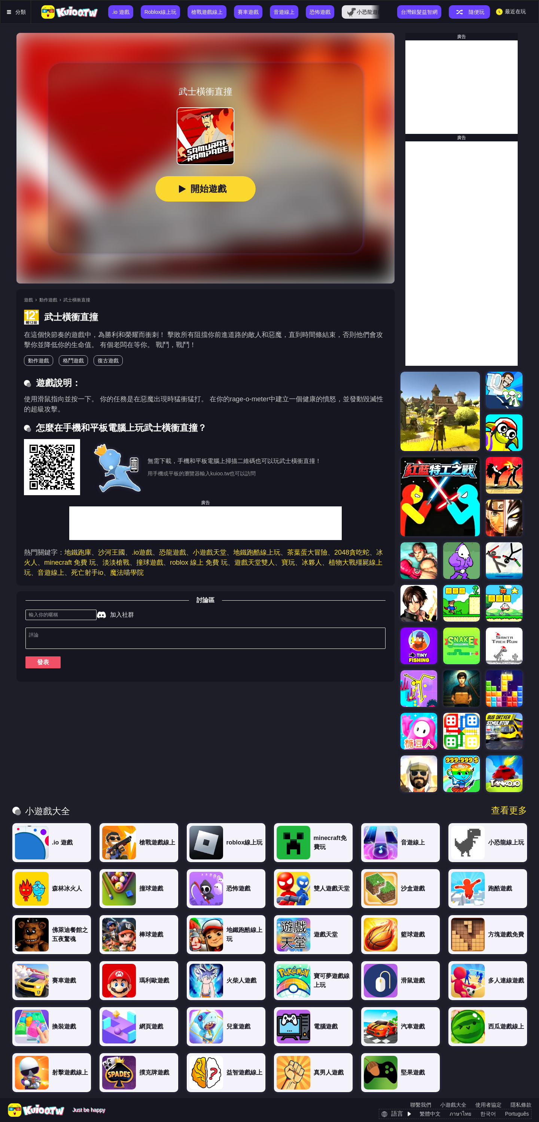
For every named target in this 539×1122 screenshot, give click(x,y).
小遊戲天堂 (209, 552)
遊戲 (28, 300)
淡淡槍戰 (116, 562)
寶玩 (288, 562)
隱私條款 (521, 1105)
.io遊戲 (142, 552)
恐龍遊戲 (172, 552)
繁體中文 (430, 1114)
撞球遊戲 (149, 562)
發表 (43, 665)
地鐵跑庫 (77, 552)
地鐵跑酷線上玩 (256, 552)
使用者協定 (488, 1105)
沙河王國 (111, 552)
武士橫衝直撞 (76, 300)
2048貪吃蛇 (351, 552)
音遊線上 (50, 572)
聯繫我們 (420, 1105)
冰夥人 (312, 562)
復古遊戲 (108, 361)
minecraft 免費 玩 (70, 562)
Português (517, 1114)
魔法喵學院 (127, 572)
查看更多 (509, 810)
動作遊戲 (48, 300)
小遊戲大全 (453, 1105)
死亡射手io (87, 572)
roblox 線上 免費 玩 (199, 562)
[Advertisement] (205, 523)
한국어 (488, 1114)
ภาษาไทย (460, 1114)
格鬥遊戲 (73, 361)
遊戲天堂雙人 (254, 562)
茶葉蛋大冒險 (307, 552)
